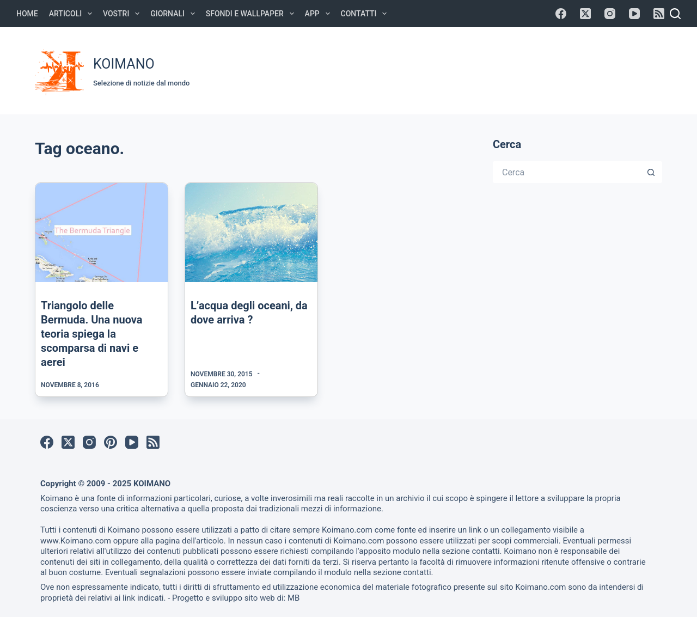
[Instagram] (609, 13)
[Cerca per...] (566, 172)
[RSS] (658, 13)
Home (27, 13)
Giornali (174, 13)
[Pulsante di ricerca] (651, 172)
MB (293, 598)
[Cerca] (675, 13)
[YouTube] (634, 13)
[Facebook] (560, 13)
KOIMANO (124, 64)
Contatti (366, 13)
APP (319, 13)
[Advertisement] (458, 69)
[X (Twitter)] (585, 13)
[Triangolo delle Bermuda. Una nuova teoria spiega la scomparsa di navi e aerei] (101, 232)
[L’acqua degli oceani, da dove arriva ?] (251, 232)
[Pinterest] (110, 442)
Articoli (72, 13)
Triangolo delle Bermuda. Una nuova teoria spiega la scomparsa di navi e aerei (91, 334)
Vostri (123, 13)
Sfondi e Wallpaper (252, 13)
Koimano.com (347, 530)
